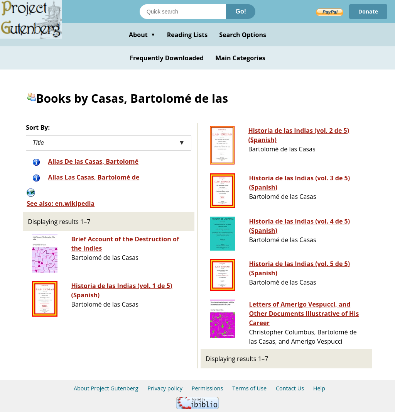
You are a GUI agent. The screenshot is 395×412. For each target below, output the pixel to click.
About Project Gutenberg (106, 388)
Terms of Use (249, 388)
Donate (368, 11)
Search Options (242, 35)
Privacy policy (164, 388)
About (142, 34)
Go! (240, 11)
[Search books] (183, 11)
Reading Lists (187, 35)
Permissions (207, 388)
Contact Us (290, 388)
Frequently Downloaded (167, 58)
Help (319, 388)
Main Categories (240, 58)
